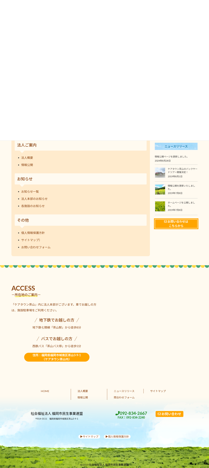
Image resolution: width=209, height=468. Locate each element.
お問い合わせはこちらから (176, 224)
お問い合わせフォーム (35, 247)
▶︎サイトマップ (89, 436)
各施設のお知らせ (33, 206)
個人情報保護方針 (33, 233)
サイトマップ (158, 391)
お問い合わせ (169, 414)
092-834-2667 (131, 415)
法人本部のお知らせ (34, 199)
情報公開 (27, 165)
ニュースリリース (124, 391)
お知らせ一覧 (30, 191)
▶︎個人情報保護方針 (117, 436)
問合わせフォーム (124, 397)
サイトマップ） (31, 240)
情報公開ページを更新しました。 (172, 156)
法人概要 (27, 157)
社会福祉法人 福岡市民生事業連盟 (57, 413)
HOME (45, 391)
